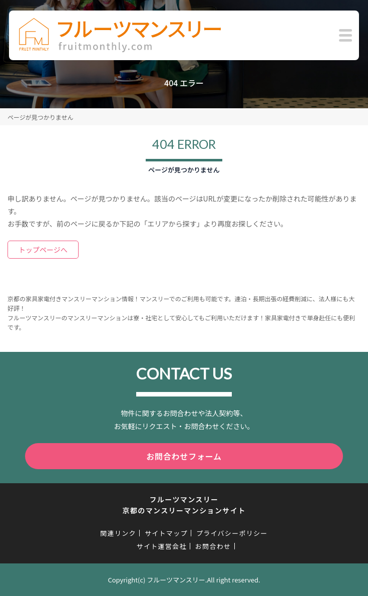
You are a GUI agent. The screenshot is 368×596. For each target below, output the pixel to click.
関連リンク (118, 533)
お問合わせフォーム (184, 456)
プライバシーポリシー (232, 533)
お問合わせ (213, 546)
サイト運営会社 (162, 546)
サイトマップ (166, 533)
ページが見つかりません (40, 117)
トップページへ (43, 250)
